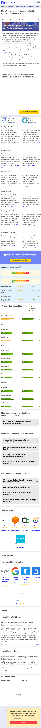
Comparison (13, 20)
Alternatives (31, 20)
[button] (38, 2)
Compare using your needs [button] (20, 260)
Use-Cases (22, 20)
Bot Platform (24, 6)
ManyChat (31, 6)
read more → (31, 165)
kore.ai (37, 6)
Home (2, 6)
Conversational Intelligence (12, 6)
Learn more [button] (17, 718)
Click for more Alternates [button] (29, 111)
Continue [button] (23, 722)
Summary (5, 20)
